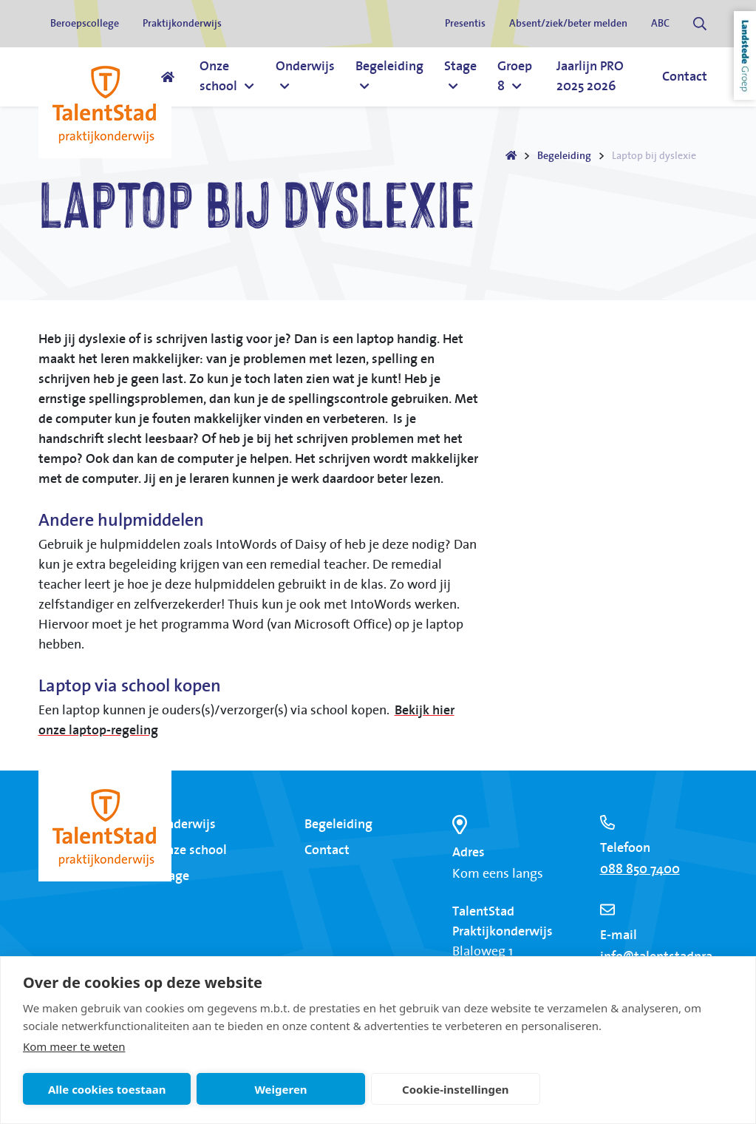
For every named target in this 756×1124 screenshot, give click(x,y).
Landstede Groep (745, 55)
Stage (173, 876)
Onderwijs (186, 824)
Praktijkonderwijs (182, 23)
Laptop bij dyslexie (654, 156)
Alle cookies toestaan (107, 1089)
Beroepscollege (84, 23)
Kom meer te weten (74, 1046)
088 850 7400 (640, 869)
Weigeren (280, 1089)
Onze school (192, 850)
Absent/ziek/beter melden (568, 23)
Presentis (465, 23)
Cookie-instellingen (455, 1089)
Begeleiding (564, 156)
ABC (660, 23)
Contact (327, 850)
